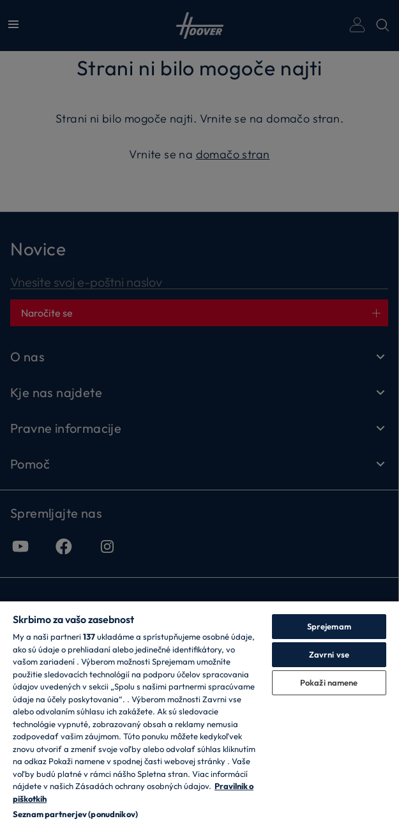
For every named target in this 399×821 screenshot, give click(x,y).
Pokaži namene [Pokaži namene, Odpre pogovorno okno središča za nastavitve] (329, 682)
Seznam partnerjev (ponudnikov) (75, 814)
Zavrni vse (329, 654)
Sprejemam (329, 626)
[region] (199, 710)
